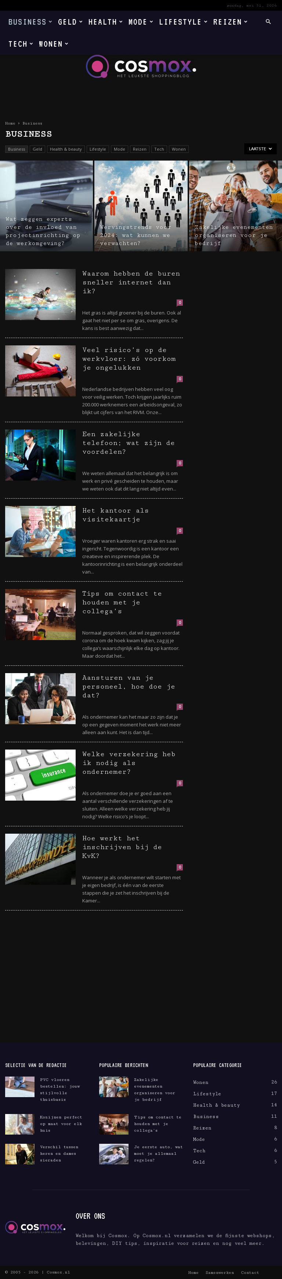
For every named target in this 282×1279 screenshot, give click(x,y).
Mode (141, 21)
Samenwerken (220, 1272)
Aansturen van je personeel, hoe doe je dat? (128, 686)
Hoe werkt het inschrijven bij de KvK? (122, 847)
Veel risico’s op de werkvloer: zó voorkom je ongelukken (129, 358)
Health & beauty (66, 149)
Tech (21, 43)
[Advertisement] (141, 987)
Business (30, 21)
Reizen (230, 21)
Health (105, 21)
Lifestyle (183, 21)
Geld (70, 21)
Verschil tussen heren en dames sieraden (59, 1154)
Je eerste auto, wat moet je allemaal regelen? (158, 1154)
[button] (268, 21)
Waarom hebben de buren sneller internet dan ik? (131, 282)
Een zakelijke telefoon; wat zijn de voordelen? (128, 443)
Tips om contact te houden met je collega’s (122, 602)
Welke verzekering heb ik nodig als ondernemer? (129, 763)
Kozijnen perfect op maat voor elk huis (61, 1124)
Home (10, 123)
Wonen (54, 43)
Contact (250, 1272)
